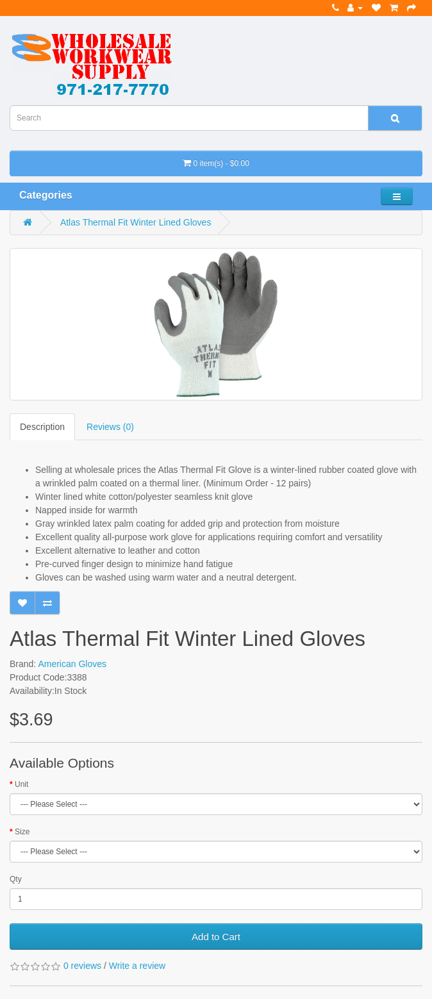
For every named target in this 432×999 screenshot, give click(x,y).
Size (22, 831)
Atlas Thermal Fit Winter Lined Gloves (136, 222)
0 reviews (82, 966)
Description (42, 427)
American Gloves (72, 664)
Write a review (137, 966)
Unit (21, 784)
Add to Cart (216, 936)
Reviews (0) (110, 427)
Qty (16, 879)
